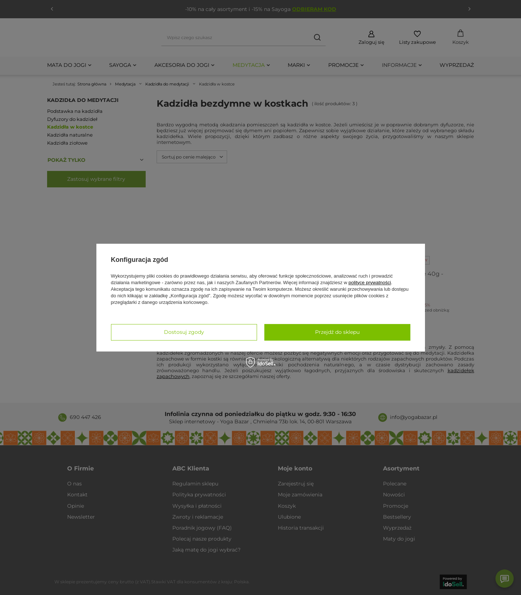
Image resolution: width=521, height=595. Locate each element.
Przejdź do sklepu (337, 332)
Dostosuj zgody (184, 332)
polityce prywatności (370, 282)
